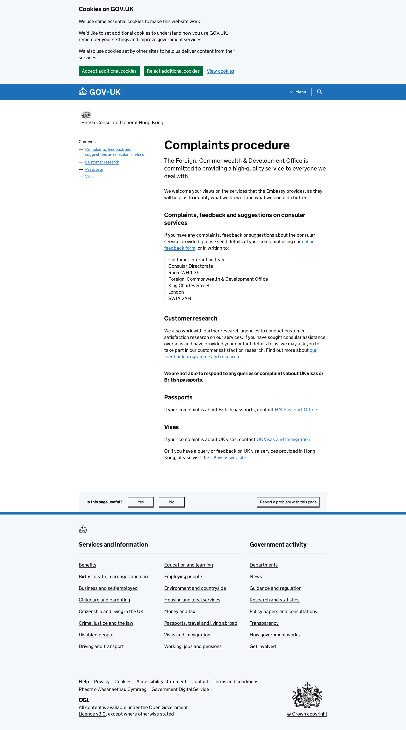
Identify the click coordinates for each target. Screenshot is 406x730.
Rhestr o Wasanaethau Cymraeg (113, 689)
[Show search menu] (319, 92)
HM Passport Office (296, 410)
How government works (275, 635)
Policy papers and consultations (283, 611)
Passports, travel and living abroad (200, 623)
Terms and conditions (236, 681)
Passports (94, 169)
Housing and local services (192, 600)
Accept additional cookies (109, 71)
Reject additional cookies (173, 71)
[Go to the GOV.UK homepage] (100, 92)
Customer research (102, 162)
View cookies (220, 71)
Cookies (123, 681)
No (177, 502)
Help (84, 681)
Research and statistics (275, 600)
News (256, 576)
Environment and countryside (195, 588)
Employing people (183, 576)
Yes (146, 502)
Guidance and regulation (275, 588)
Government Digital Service (180, 689)
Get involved (263, 646)
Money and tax (179, 611)
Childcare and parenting (104, 600)
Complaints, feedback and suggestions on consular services (114, 152)
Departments (264, 565)
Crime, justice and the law (106, 623)
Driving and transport (101, 646)
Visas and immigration (187, 635)
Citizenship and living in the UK (111, 611)
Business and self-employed (108, 588)
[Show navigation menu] (298, 92)
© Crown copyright (307, 714)
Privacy (102, 681)
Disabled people (96, 635)
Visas (90, 176)
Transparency (264, 623)
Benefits (87, 565)
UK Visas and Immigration (283, 439)
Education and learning (188, 565)
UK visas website (228, 457)
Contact (200, 681)
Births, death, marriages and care (114, 576)
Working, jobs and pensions (193, 646)
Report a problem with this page (288, 502)
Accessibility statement (161, 681)
